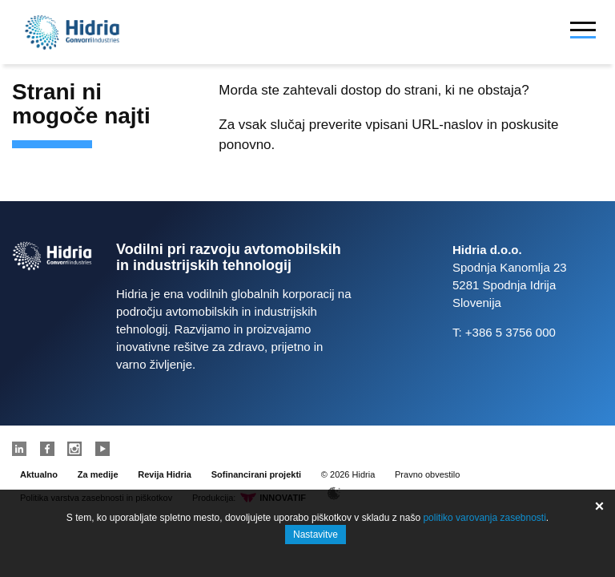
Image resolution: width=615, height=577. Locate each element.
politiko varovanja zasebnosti (484, 517)
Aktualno (39, 474)
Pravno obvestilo (427, 474)
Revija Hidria (164, 474)
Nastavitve (315, 534)
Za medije (98, 474)
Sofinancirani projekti (256, 474)
